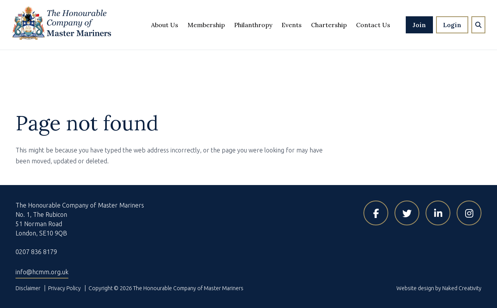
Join (419, 25)
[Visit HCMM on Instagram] (469, 213)
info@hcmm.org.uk (42, 271)
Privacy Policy (64, 288)
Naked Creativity (461, 288)
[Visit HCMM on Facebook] (375, 213)
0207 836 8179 (36, 251)
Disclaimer (28, 288)
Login (452, 25)
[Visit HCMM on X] (406, 213)
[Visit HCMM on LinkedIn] (438, 213)
